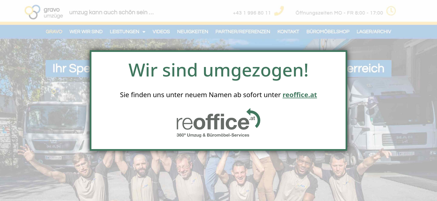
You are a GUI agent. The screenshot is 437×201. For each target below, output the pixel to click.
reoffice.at (300, 94)
